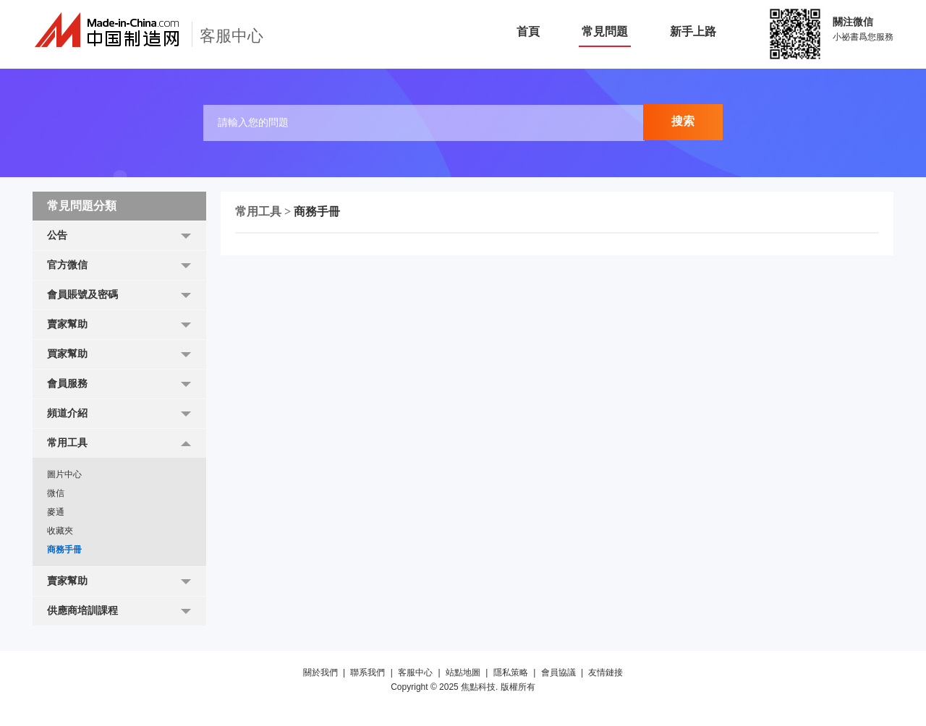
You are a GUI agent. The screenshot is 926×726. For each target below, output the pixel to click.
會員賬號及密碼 (82, 294)
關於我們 (320, 672)
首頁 (528, 31)
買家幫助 (67, 354)
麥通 (55, 512)
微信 (55, 493)
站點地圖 (463, 672)
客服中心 (415, 672)
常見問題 (605, 31)
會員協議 (558, 672)
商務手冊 (64, 549)
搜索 (682, 121)
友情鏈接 (605, 672)
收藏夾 (60, 531)
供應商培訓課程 (82, 610)
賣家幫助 (67, 324)
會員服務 (67, 383)
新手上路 (693, 31)
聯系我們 (367, 672)
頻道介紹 (67, 413)
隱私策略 (510, 672)
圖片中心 (64, 474)
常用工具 (67, 442)
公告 (57, 235)
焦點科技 (478, 687)
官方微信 (67, 265)
